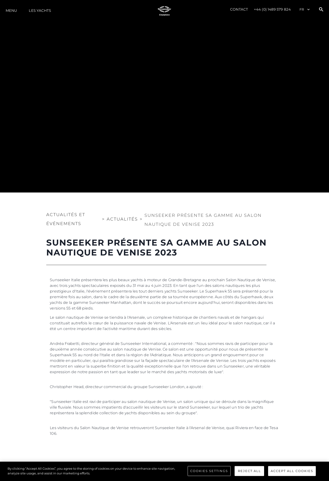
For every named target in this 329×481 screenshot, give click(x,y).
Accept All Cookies (292, 473)
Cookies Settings (209, 473)
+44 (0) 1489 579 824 (272, 9)
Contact (239, 9)
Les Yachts (40, 10)
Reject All (249, 473)
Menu (11, 10)
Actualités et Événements (65, 219)
